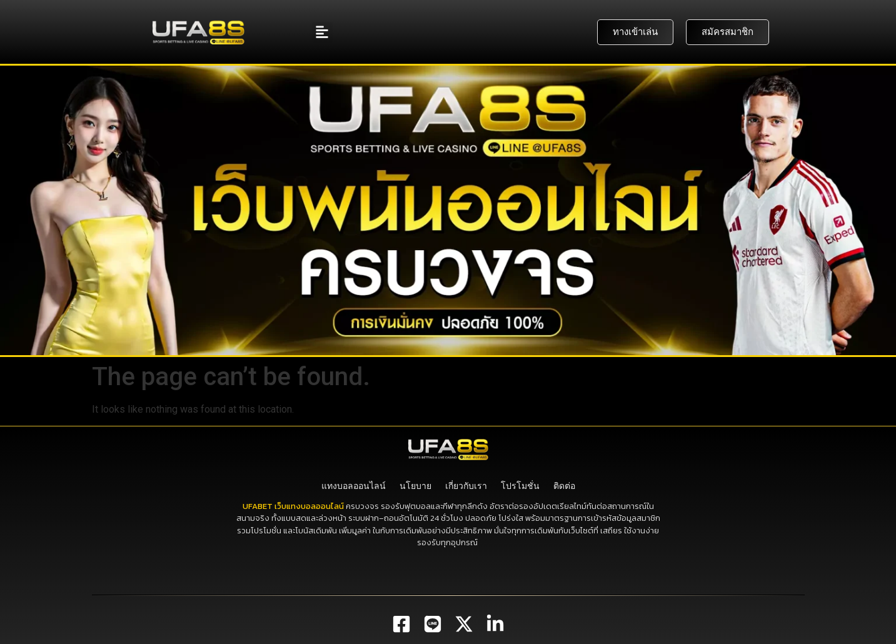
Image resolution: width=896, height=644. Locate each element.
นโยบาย (415, 486)
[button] (322, 32)
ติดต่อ (564, 486)
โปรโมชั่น (520, 486)
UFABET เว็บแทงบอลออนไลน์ (293, 506)
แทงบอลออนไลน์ (353, 486)
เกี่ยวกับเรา (466, 486)
